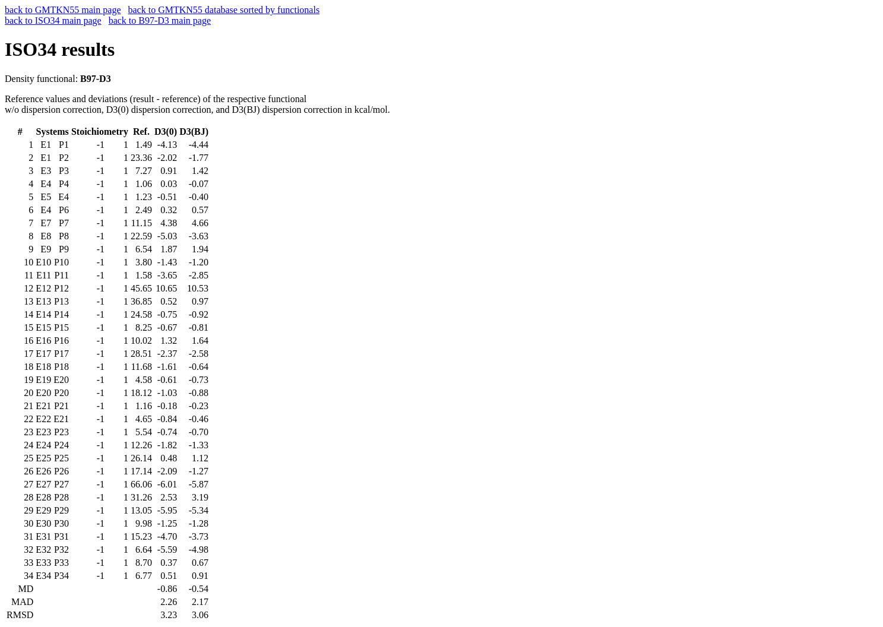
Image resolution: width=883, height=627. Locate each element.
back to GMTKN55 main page (63, 10)
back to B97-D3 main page (160, 20)
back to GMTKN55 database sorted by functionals (224, 10)
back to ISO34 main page (53, 20)
